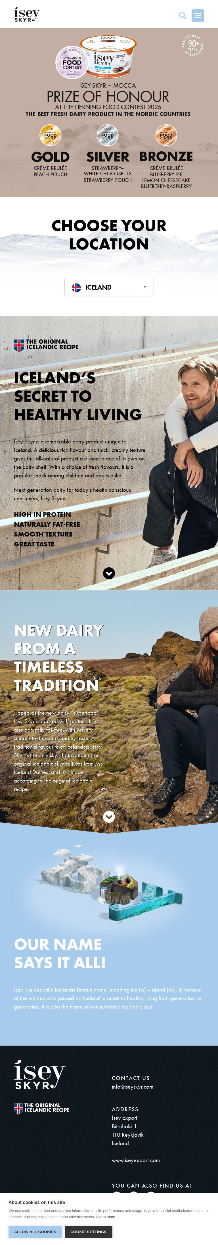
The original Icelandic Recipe (41, 1109)
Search (182, 15)
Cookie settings (88, 1232)
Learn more (105, 1217)
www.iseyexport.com (136, 1160)
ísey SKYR (27, 14)
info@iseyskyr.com (132, 1086)
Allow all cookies (35, 1232)
